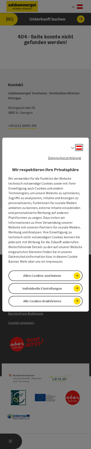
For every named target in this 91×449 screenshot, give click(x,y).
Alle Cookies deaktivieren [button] (42, 301)
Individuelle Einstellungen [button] (42, 288)
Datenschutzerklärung (64, 158)
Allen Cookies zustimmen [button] (42, 276)
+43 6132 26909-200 (22, 125)
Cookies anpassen (21, 322)
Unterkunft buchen (42, 19)
